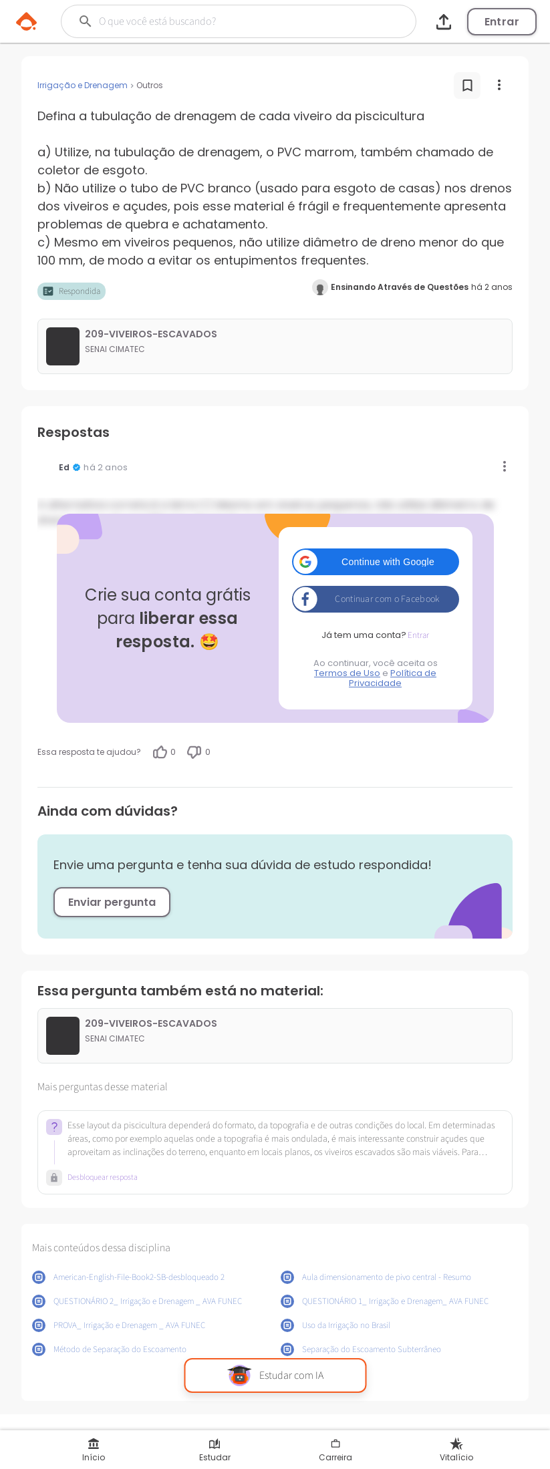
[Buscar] (224, 21)
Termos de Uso (347, 673)
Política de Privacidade (392, 678)
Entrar (502, 21)
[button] (375, 561)
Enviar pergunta (112, 902)
